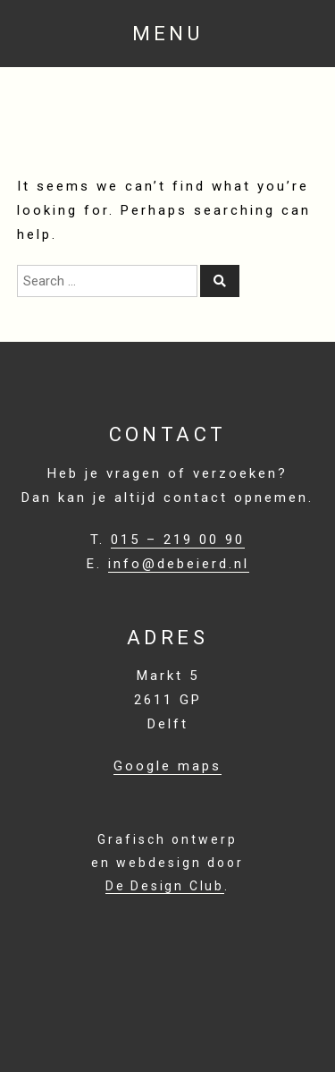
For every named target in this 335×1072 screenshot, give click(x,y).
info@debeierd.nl (178, 564)
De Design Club (164, 886)
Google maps (167, 766)
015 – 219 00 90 (178, 540)
